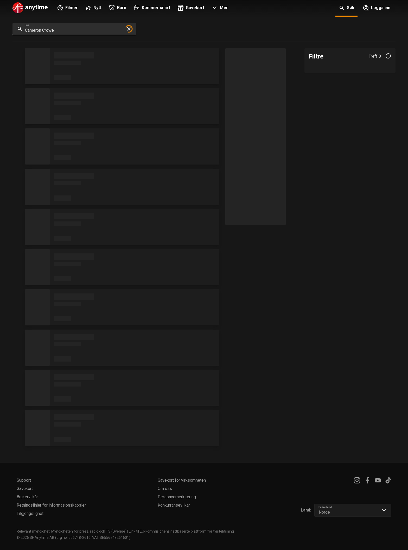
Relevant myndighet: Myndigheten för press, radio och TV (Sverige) (71, 531)
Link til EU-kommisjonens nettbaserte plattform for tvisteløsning (181, 531)
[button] (219, 8)
